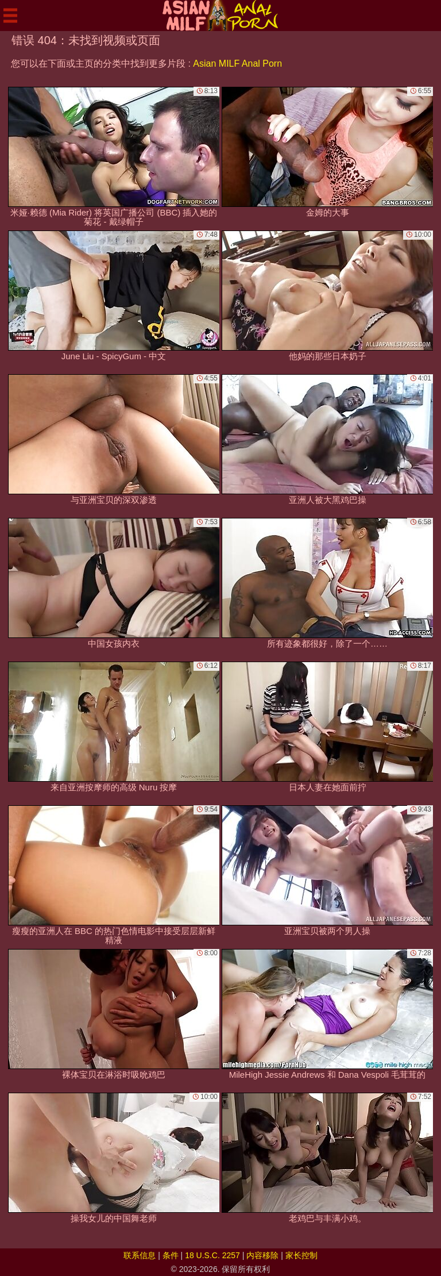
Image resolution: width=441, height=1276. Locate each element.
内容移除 (262, 1255)
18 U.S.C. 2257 (212, 1255)
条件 (171, 1255)
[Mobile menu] (10, 15)
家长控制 (301, 1255)
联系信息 (139, 1255)
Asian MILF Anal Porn (237, 63)
